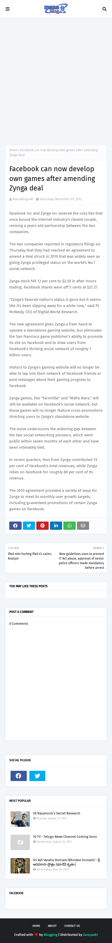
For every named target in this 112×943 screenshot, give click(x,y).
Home (13, 150)
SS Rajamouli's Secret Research (56, 813)
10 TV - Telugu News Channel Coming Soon (65, 837)
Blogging (50, 935)
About (52, 926)
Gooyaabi (90, 935)
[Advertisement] (56, 81)
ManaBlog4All (23, 199)
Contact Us (72, 926)
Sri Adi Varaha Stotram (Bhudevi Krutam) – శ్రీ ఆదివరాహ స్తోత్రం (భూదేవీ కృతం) (66, 862)
